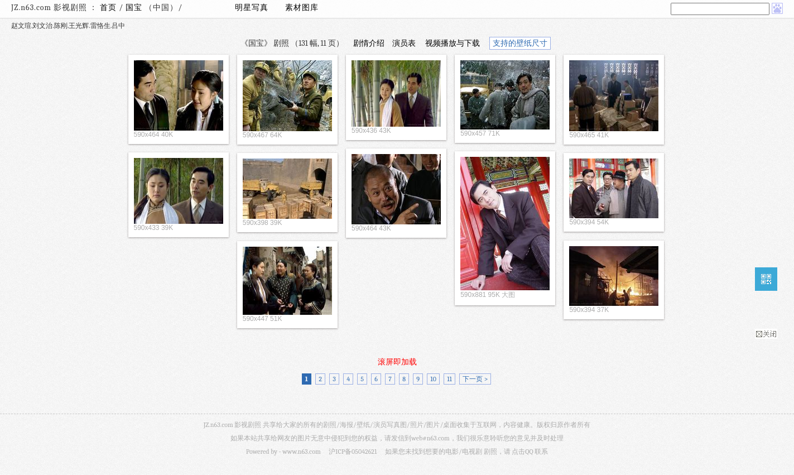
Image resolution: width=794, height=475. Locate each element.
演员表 (404, 43)
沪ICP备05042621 (353, 451)
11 (449, 379)
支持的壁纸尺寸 (520, 43)
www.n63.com (301, 451)
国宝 (135, 7)
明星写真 (251, 7)
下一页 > (475, 379)
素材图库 (302, 7)
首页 (108, 7)
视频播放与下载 (452, 43)
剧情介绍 (368, 43)
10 (433, 379)
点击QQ (522, 451)
